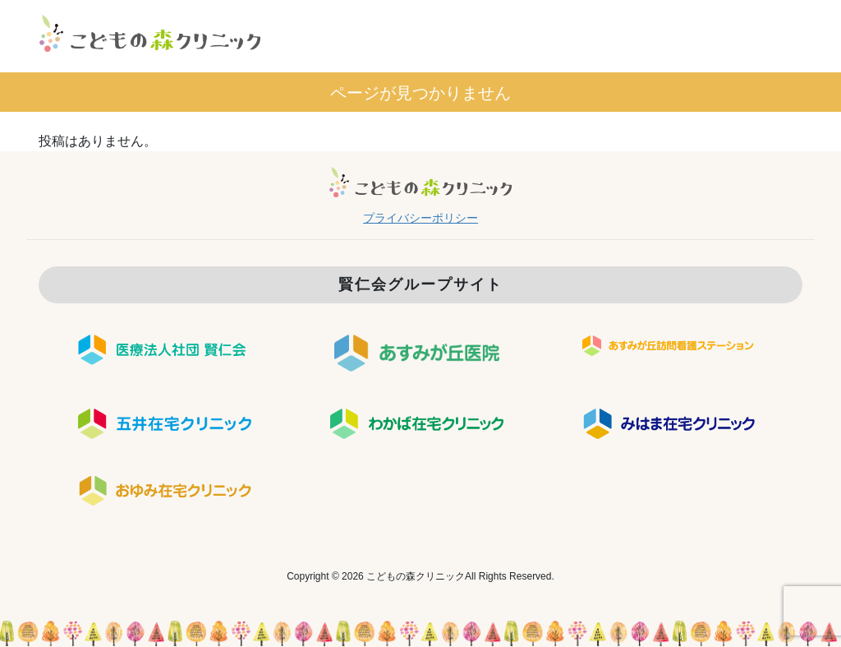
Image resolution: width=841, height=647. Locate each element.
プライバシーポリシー (420, 217)
